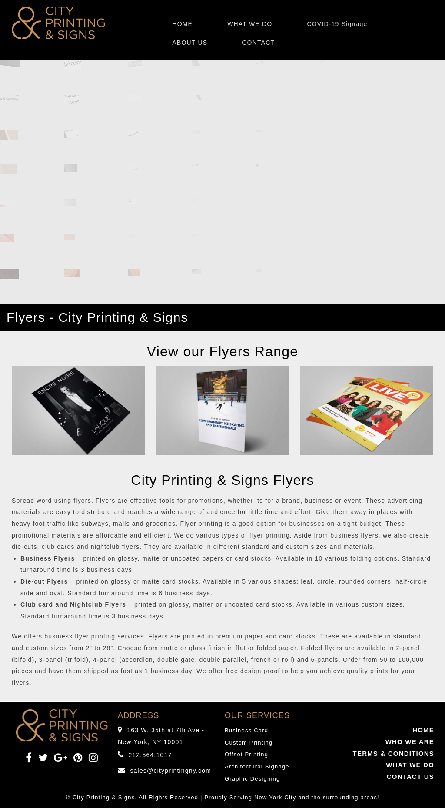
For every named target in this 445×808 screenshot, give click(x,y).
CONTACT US (410, 776)
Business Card (246, 730)
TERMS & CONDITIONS (393, 753)
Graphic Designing (252, 778)
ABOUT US (189, 42)
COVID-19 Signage (337, 23)
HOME (182, 23)
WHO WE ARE (409, 741)
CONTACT (258, 42)
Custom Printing (248, 742)
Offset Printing (246, 754)
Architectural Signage (257, 766)
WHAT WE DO (249, 23)
